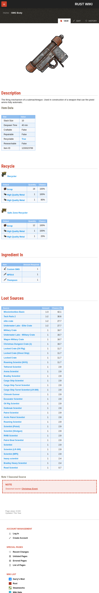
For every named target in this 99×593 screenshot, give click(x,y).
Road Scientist (11, 468)
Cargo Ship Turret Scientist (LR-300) (21, 390)
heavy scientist (11, 458)
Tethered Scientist (12, 367)
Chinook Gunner (12, 394)
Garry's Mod (17, 579)
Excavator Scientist (13, 399)
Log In (14, 533)
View (64, 21)
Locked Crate (10, 358)
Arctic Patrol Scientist (14, 417)
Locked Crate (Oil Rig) (14, 348)
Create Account (18, 538)
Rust (13, 583)
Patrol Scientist (11, 413)
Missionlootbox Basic (14, 312)
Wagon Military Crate (14, 339)
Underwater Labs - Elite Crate (18, 326)
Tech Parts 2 (10, 316)
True (24, 139)
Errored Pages (18, 560)
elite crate (8, 321)
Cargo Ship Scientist (13, 380)
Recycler (12, 176)
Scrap (10, 189)
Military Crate (10, 330)
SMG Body (16, 13)
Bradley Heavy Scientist (15, 463)
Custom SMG (13, 269)
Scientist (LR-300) (12, 449)
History (91, 21)
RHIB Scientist (11, 435)
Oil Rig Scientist (11, 403)
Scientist (8, 445)
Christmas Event (30, 489)
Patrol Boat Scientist (13, 440)
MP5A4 (10, 275)
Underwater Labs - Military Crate (19, 335)
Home (6, 13)
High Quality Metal (16, 195)
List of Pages (17, 565)
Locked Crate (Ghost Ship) (16, 353)
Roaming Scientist (12, 422)
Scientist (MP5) (11, 454)
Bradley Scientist (12, 376)
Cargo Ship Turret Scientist (17, 385)
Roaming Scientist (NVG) (16, 362)
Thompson (12, 280)
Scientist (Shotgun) (13, 431)
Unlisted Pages (18, 556)
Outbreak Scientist (13, 408)
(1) (30, 344)
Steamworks (17, 588)
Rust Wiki (83, 4)
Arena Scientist (11, 371)
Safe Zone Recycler (17, 212)
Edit (77, 21)
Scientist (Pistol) (12, 426)
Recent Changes (19, 552)
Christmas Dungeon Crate (16, 344)
